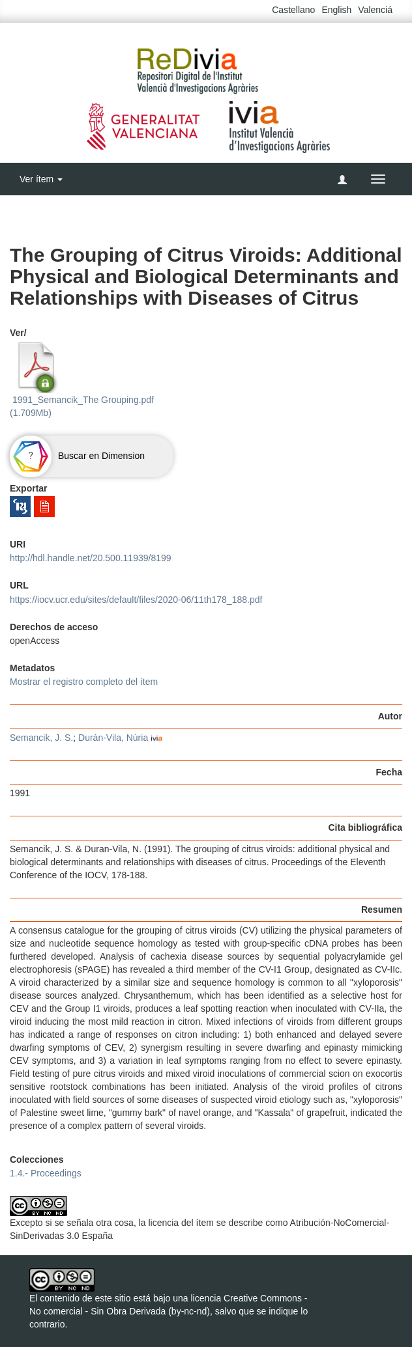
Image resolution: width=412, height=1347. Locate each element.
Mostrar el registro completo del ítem (84, 681)
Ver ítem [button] (41, 179)
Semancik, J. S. (41, 737)
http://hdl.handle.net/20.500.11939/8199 (90, 558)
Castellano (293, 10)
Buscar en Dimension (77, 456)
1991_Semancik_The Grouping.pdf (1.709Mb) (82, 379)
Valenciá (375, 10)
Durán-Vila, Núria (113, 737)
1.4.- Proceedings (45, 1173)
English (336, 10)
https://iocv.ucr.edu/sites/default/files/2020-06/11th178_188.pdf (136, 599)
